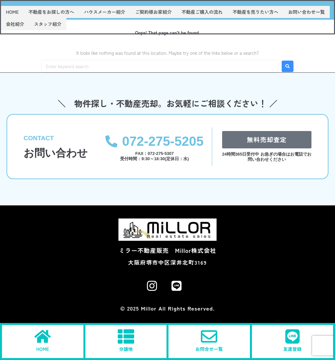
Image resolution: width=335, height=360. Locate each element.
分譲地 (126, 349)
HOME (42, 349)
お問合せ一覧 (209, 349)
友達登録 (292, 349)
